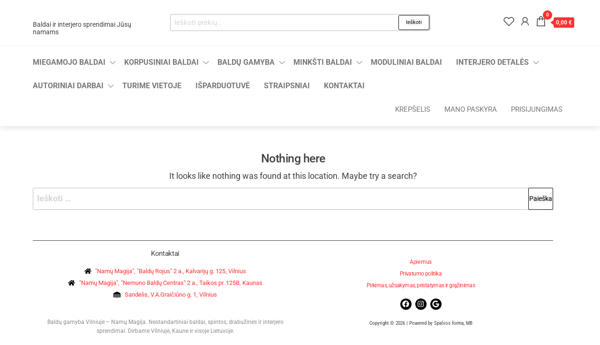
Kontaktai (344, 85)
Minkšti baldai (322, 62)
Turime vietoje (151, 85)
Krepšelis (412, 109)
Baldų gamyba (246, 62)
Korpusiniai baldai (161, 62)
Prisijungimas (536, 109)
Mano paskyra (470, 109)
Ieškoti (414, 22)
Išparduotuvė (222, 85)
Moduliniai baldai (406, 62)
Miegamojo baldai (69, 62)
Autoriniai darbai (68, 85)
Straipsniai (287, 85)
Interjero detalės (492, 62)
